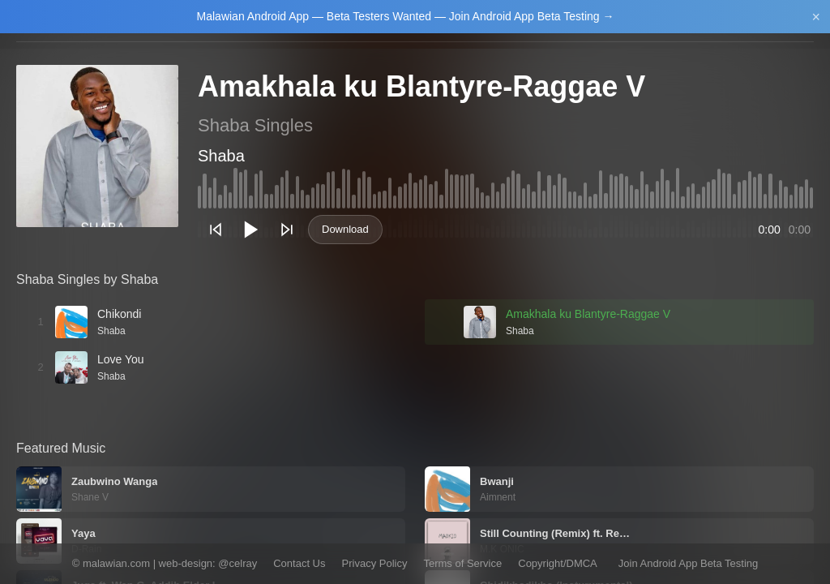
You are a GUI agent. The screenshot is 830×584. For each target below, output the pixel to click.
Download (345, 229)
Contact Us (299, 563)
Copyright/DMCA (557, 563)
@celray (237, 563)
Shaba (221, 156)
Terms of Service (462, 563)
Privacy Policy (375, 563)
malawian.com (116, 563)
